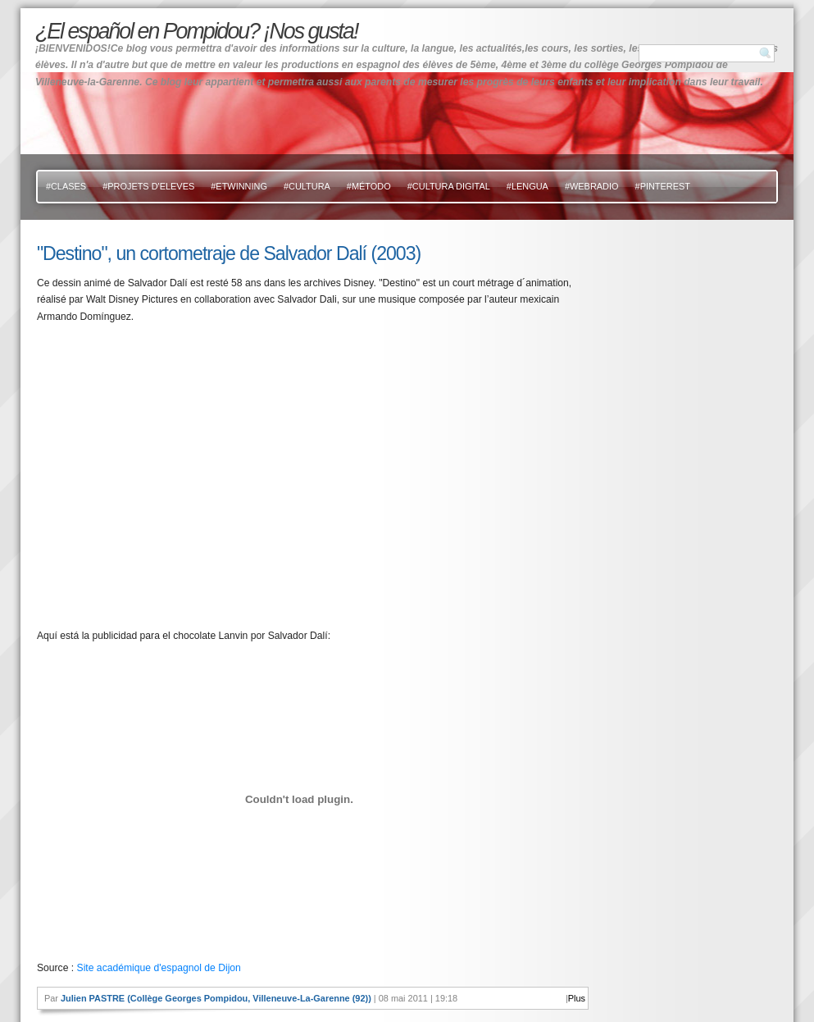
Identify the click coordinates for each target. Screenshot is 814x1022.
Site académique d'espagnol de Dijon (159, 968)
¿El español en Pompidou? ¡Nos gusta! (196, 31)
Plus (576, 998)
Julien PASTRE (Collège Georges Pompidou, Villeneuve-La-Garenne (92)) (216, 998)
